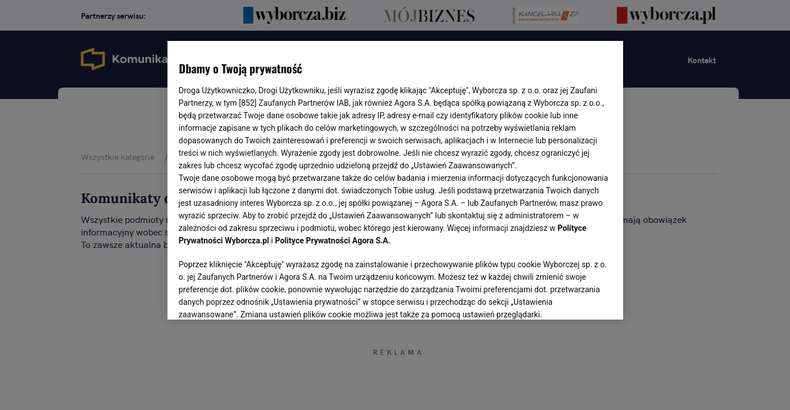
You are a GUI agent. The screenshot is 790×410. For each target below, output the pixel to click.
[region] (395, 179)
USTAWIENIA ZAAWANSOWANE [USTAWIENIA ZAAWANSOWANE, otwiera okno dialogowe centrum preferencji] (253, 296)
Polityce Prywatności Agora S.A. (333, 240)
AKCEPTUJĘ (572, 297)
